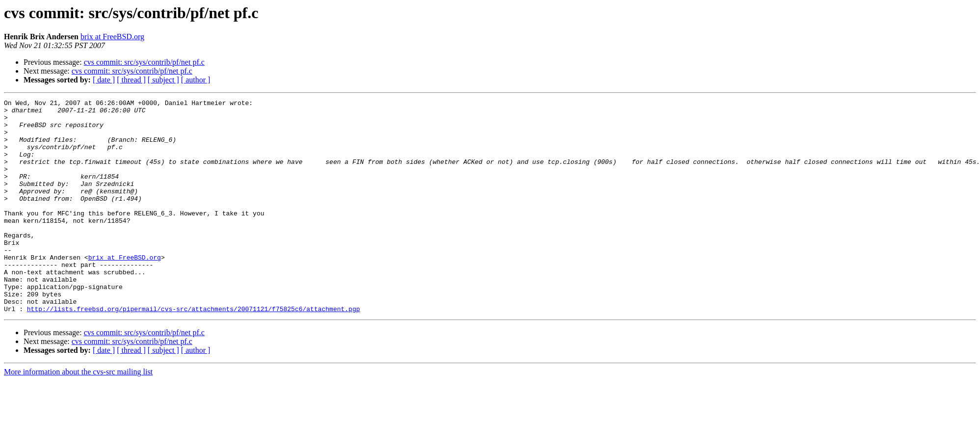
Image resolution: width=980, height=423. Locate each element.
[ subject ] (163, 80)
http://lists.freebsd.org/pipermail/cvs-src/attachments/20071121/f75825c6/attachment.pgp (193, 351)
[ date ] (104, 80)
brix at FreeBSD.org (112, 36)
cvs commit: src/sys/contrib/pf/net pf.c (144, 62)
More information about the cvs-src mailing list (78, 414)
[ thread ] (131, 80)
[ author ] (196, 80)
